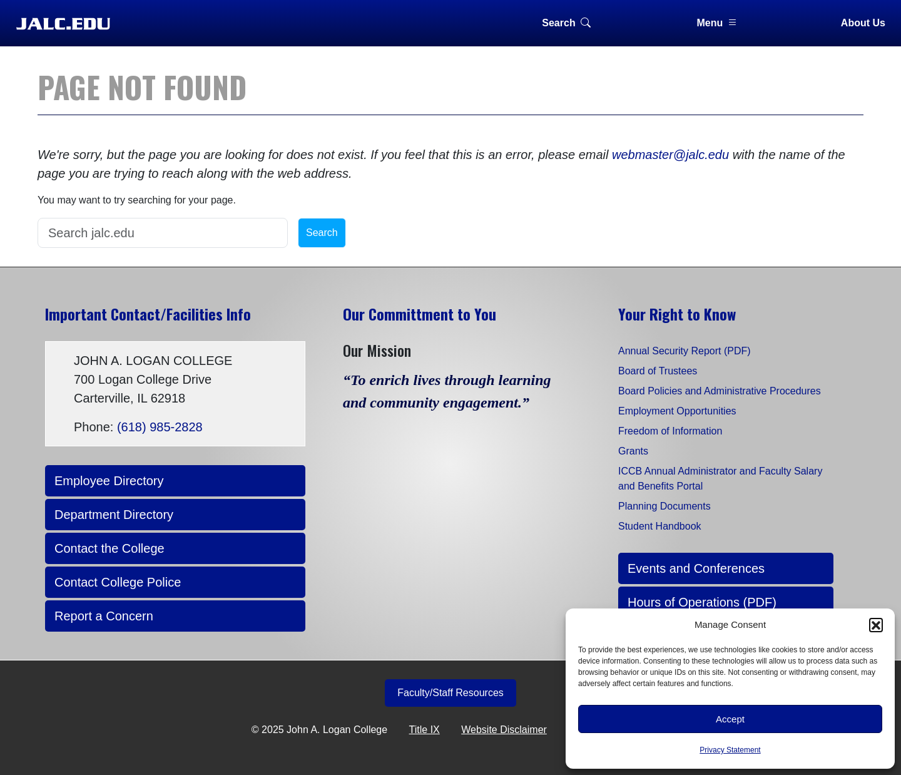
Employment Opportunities (677, 411)
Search (566, 23)
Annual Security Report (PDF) (684, 351)
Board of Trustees (657, 371)
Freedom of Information (670, 431)
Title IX (424, 729)
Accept (730, 719)
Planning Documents (664, 506)
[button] (876, 624)
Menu (717, 23)
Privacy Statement (730, 750)
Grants (633, 451)
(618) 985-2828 (160, 427)
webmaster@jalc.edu (670, 155)
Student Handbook (659, 526)
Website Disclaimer (504, 729)
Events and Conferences (696, 568)
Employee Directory (109, 481)
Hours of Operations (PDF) (702, 602)
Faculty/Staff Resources (450, 692)
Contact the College (109, 548)
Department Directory (113, 514)
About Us (863, 23)
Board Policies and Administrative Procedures (719, 391)
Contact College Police (117, 582)
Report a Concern (103, 616)
